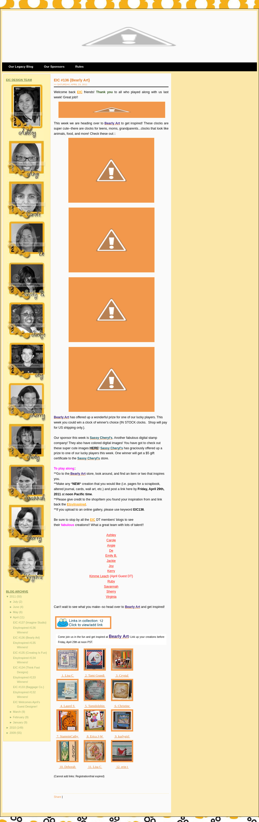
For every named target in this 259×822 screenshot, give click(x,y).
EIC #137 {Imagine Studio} (29, 622)
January (18, 722)
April (16, 617)
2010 (13, 727)
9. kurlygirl (122, 736)
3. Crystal (122, 675)
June (16, 606)
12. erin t (121, 767)
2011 (13, 596)
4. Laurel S (67, 706)
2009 (13, 732)
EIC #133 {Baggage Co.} (28, 687)
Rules (79, 66)
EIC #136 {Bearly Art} (26, 637)
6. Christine (122, 706)
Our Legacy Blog (21, 66)
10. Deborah (67, 767)
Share (57, 796)
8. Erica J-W (95, 736)
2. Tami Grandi (94, 675)
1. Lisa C (67, 675)
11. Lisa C (94, 767)
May (16, 612)
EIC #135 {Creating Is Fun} (30, 652)
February (19, 717)
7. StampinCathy (67, 736)
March (17, 711)
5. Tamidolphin (94, 706)
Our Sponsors (54, 66)
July (16, 601)
